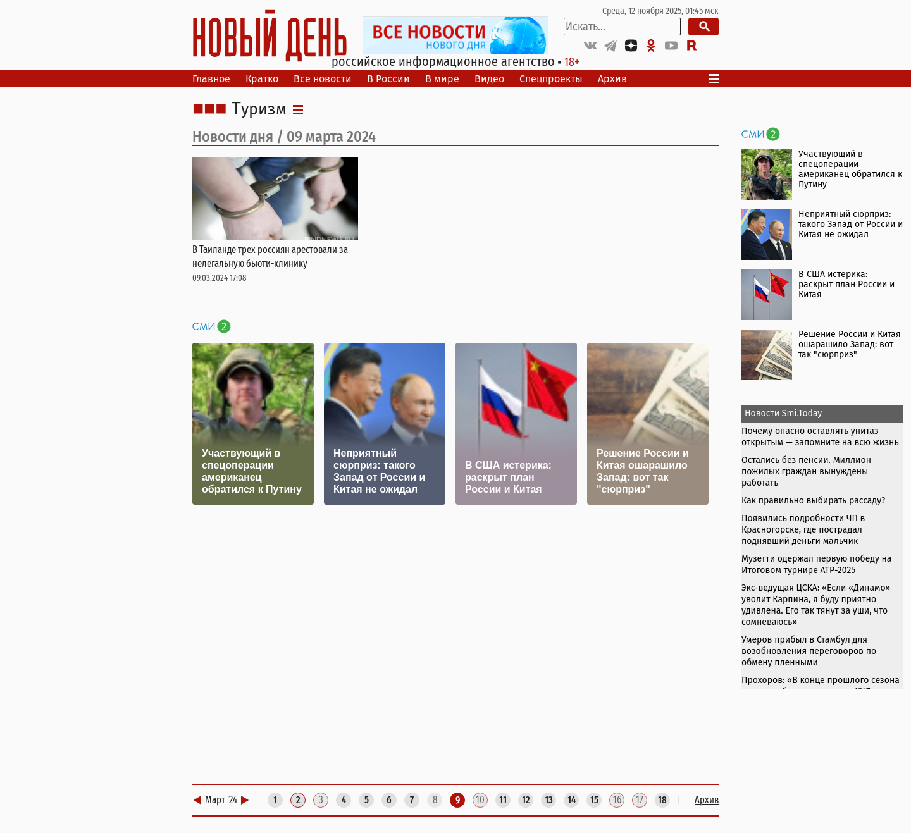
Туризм (259, 109)
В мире (442, 79)
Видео (489, 79)
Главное (211, 79)
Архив (612, 79)
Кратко (261, 79)
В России (388, 79)
